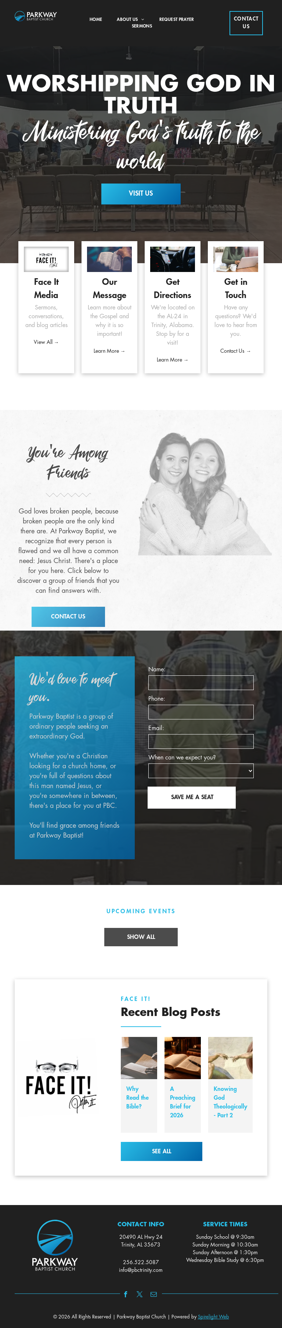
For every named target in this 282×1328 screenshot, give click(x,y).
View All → (46, 342)
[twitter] (139, 1295)
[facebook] (125, 1295)
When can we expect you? (182, 758)
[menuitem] (95, 20)
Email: (156, 728)
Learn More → (110, 351)
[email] (153, 1295)
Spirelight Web (213, 1317)
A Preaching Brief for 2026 (182, 1102)
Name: (157, 670)
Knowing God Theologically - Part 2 (230, 1102)
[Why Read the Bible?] (139, 1058)
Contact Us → (235, 351)
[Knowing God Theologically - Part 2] (230, 1058)
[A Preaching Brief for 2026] (182, 1058)
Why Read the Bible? (137, 1098)
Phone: (156, 699)
